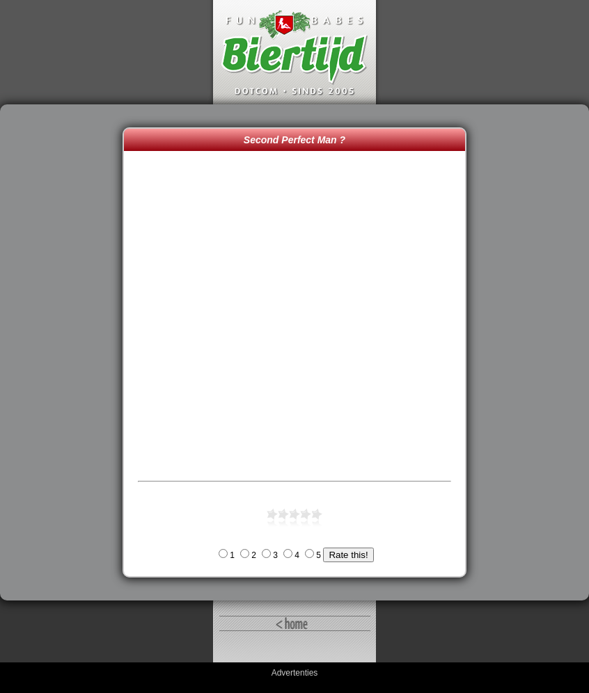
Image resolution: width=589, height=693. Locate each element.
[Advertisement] (65, 352)
